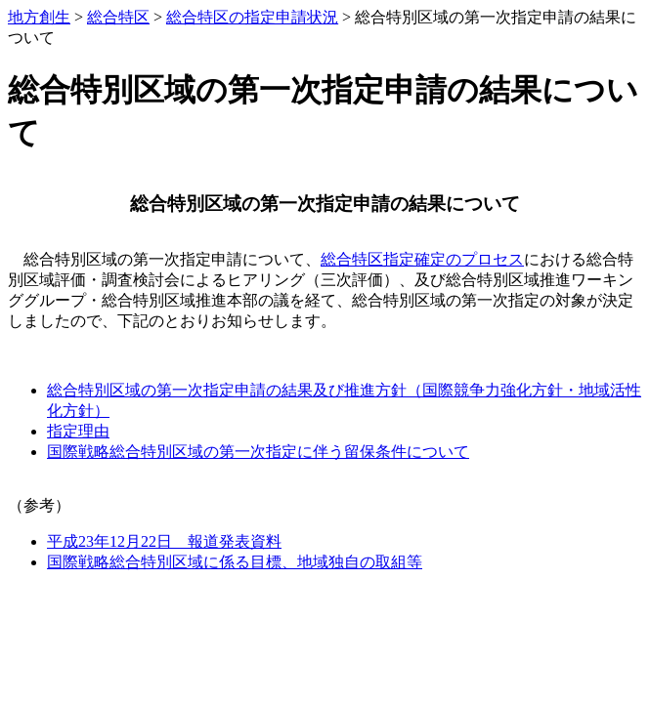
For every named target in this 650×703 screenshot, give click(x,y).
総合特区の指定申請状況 (252, 17)
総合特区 (118, 17)
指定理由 (78, 431)
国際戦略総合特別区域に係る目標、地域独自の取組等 (234, 562)
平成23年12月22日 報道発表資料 (164, 541)
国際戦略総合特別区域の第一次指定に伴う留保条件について (258, 451)
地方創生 (39, 17)
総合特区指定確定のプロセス (422, 259)
